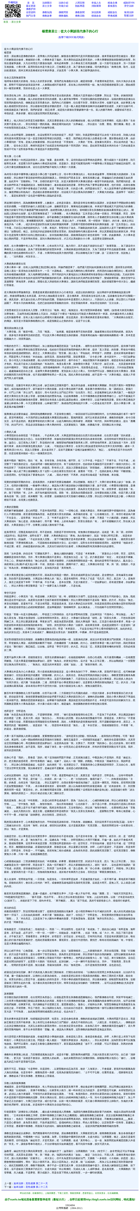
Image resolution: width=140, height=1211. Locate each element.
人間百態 (80, 2)
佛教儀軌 (63, 15)
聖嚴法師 (129, 15)
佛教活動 (80, 15)
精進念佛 (112, 2)
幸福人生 (96, 2)
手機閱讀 (13, 2)
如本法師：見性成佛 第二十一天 (31, 1183)
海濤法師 (129, 12)
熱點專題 (80, 6)
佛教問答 (63, 12)
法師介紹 (63, 2)
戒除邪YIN (128, 2)
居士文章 (47, 6)
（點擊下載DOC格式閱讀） (71, 37)
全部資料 (31, 12)
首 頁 (30, 2)
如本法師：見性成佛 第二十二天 (31, 1187)
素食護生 (112, 6)
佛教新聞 (80, 12)
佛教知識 (47, 12)
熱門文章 (31, 15)
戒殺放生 (112, 12)
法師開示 (47, 2)
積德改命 (96, 15)
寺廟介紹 (63, 6)
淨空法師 (129, 6)
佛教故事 (47, 15)
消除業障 (96, 6)
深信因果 (96, 12)
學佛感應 (112, 15)
